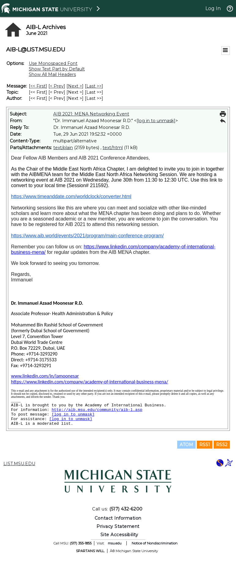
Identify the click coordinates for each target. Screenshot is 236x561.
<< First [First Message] (38, 86)
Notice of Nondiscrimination (155, 543)
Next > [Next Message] (75, 86)
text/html (113, 147)
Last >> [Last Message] (94, 86)
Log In (213, 8)
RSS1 (204, 444)
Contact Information (118, 518)
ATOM (186, 444)
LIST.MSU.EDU (19, 463)
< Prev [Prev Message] (57, 86)
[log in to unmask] (156, 120)
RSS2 (221, 444)
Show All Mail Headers (52, 74)
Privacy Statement (118, 526)
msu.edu (115, 543)
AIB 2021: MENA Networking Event (91, 114)
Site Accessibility (119, 534)
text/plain (63, 147)
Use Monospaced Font (53, 63)
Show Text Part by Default (57, 69)
